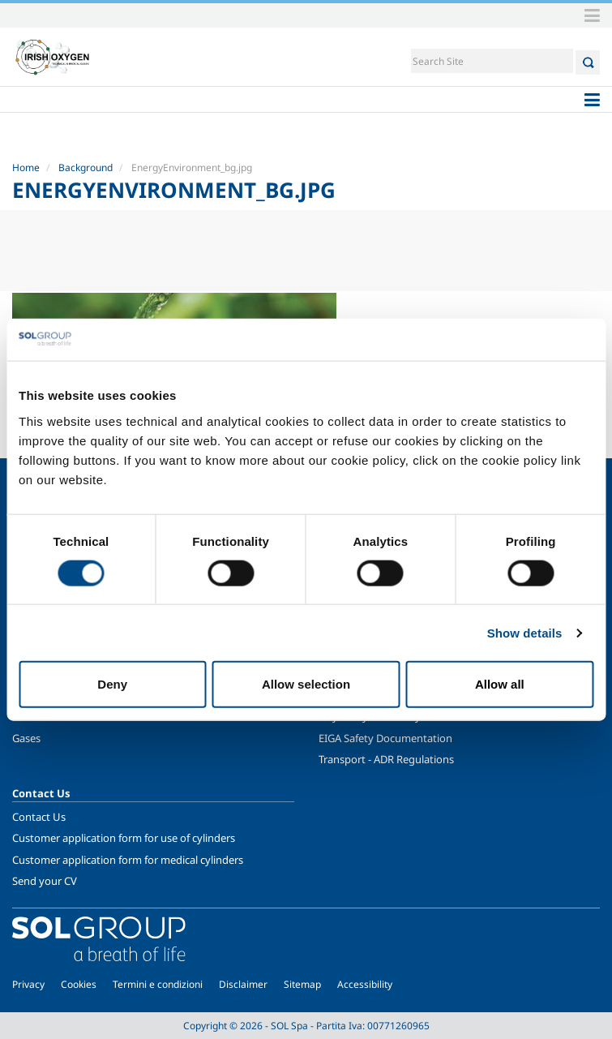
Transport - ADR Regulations (386, 759)
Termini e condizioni (158, 984)
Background (85, 167)
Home (26, 167)
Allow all (499, 684)
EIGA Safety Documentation (385, 738)
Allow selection (306, 684)
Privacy (28, 984)
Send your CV (44, 881)
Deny (112, 684)
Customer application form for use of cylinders (123, 838)
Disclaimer (243, 984)
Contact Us (39, 816)
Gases (26, 738)
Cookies (78, 984)
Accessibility (364, 984)
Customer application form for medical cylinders (127, 859)
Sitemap (302, 984)
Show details (525, 632)
